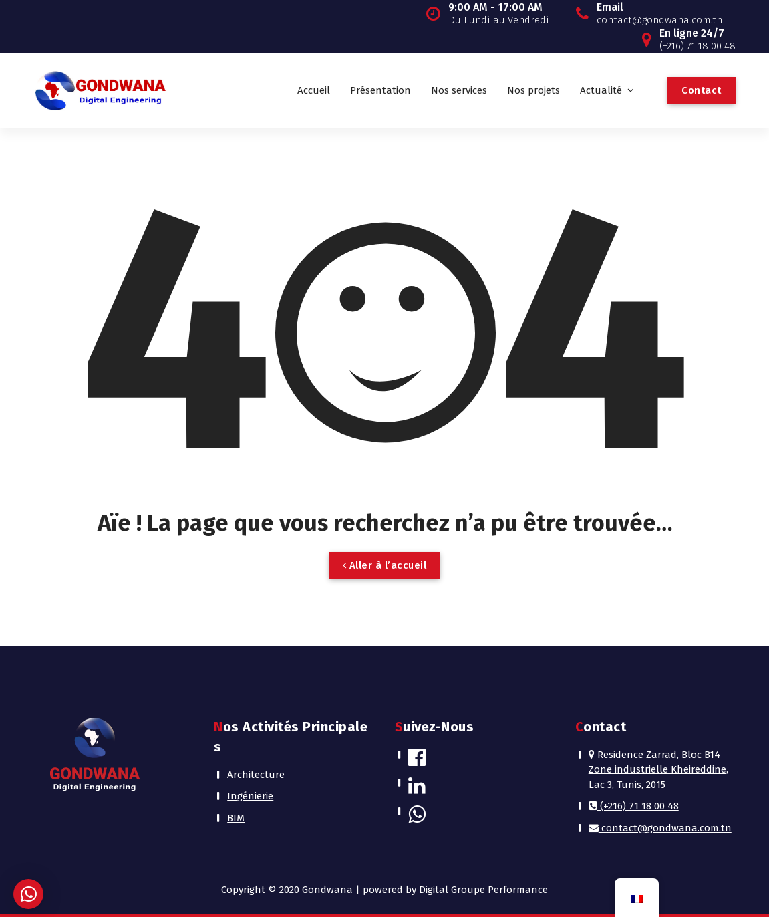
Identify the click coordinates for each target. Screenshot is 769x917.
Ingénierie (250, 796)
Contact (701, 90)
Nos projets (533, 90)
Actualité (601, 90)
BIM (236, 818)
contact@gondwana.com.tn (660, 828)
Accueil (313, 90)
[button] (28, 894)
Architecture (256, 775)
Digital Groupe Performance (483, 890)
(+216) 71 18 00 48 (634, 806)
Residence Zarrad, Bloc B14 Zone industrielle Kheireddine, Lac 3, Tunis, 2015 (658, 770)
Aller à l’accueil (385, 565)
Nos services (459, 90)
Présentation (380, 90)
